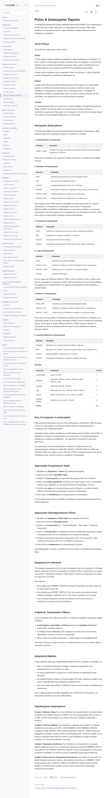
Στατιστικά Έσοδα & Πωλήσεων (13, 308)
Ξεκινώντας (6, 31)
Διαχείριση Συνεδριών (10, 81)
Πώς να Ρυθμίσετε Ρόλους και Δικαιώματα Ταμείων (12, 402)
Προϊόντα (6, 145)
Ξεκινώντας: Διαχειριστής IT (12, 35)
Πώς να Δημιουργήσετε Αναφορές (13, 348)
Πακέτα (5, 141)
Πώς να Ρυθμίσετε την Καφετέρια (13, 406)
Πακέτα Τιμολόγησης (9, 195)
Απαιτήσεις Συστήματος (10, 28)
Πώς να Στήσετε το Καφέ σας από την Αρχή (15, 417)
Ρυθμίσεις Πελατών (9, 223)
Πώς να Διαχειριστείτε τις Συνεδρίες (14, 385)
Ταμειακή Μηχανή (8, 102)
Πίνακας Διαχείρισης (9, 88)
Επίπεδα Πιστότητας (9, 117)
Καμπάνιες (6, 138)
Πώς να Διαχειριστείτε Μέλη (12, 378)
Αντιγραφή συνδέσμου (68, 777)
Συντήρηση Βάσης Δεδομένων (12, 239)
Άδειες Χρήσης (8, 49)
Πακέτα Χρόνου (8, 120)
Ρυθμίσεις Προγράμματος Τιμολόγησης (11, 227)
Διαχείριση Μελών (9, 113)
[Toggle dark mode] (26, 5)
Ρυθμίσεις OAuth (8, 198)
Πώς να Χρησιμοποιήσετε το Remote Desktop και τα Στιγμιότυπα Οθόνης (14, 423)
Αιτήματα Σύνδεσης (9, 274)
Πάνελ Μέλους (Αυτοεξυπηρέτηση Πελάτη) (14, 262)
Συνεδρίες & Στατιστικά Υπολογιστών (14, 315)
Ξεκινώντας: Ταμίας (9, 42)
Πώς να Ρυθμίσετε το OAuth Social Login (14, 411)
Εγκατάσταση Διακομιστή (11, 53)
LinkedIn (53, 777)
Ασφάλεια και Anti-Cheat (11, 181)
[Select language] (99, 5)
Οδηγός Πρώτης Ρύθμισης (11, 60)
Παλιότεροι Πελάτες (9, 85)
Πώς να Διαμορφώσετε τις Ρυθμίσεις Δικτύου (14, 364)
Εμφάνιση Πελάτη (8, 250)
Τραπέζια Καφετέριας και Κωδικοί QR (15, 173)
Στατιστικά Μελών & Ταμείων (12, 312)
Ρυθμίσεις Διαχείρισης (10, 205)
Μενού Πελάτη (7, 166)
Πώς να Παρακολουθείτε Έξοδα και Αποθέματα (14, 396)
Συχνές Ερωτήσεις (9, 340)
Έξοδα (5, 134)
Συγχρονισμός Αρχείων (10, 297)
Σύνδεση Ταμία (8, 99)
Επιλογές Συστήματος (10, 188)
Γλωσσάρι (6, 330)
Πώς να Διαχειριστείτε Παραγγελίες (14, 382)
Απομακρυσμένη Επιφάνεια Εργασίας (15, 287)
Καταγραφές (7, 333)
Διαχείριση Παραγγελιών (11, 78)
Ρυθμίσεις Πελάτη (8, 266)
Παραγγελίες (7, 170)
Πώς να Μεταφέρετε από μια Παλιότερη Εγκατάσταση (12, 390)
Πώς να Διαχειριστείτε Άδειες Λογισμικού (12, 374)
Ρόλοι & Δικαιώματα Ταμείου (12, 95)
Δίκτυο (5, 290)
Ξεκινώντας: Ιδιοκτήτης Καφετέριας (14, 38)
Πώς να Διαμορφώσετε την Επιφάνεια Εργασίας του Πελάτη (15, 359)
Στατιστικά (6, 305)
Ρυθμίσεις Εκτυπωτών (10, 212)
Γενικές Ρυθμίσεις (8, 184)
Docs (36, 5)
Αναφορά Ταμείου (8, 67)
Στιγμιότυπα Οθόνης (9, 294)
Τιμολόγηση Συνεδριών (10, 105)
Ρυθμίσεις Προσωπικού (10, 232)
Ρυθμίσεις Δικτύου (9, 209)
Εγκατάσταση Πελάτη (10, 56)
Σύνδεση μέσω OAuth (10, 277)
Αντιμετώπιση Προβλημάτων (12, 326)
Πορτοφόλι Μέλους (9, 124)
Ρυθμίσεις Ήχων (8, 216)
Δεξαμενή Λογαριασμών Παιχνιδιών (14, 71)
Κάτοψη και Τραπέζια (10, 159)
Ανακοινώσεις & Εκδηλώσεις (12, 247)
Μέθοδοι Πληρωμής (9, 337)
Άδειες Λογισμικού (9, 323)
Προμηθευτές (7, 148)
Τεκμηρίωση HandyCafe (10, 20)
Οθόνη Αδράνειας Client (10, 257)
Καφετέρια (6, 163)
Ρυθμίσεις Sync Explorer (11, 202)
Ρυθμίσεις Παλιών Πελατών (11, 219)
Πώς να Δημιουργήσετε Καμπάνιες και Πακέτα (15, 353)
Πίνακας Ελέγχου (8, 92)
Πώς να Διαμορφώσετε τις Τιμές (13, 369)
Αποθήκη (6, 131)
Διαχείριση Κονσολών (10, 74)
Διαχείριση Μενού (8, 156)
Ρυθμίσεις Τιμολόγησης (10, 235)
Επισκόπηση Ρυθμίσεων (11, 191)
